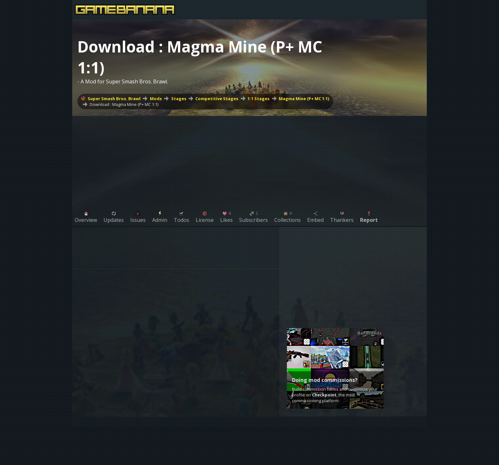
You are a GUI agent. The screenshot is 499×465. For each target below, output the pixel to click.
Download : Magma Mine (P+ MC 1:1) (124, 104)
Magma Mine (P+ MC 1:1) (304, 98)
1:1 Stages (258, 98)
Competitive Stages (216, 98)
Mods (156, 98)
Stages (178, 98)
